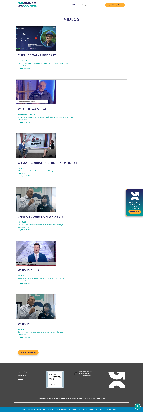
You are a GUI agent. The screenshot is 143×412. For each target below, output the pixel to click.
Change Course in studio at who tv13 (49, 163)
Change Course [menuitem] (86, 5)
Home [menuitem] (67, 5)
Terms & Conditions (25, 372)
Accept (109, 409)
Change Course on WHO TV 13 (41, 216)
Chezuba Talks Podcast (37, 55)
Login (20, 387)
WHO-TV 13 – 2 (29, 270)
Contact (20, 379)
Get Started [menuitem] (75, 5)
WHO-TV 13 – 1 (29, 324)
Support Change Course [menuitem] (115, 5)
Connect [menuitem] (97, 5)
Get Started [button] (134, 212)
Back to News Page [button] (28, 352)
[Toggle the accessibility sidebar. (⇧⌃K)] (138, 407)
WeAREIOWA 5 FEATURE (35, 109)
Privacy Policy (22, 375)
